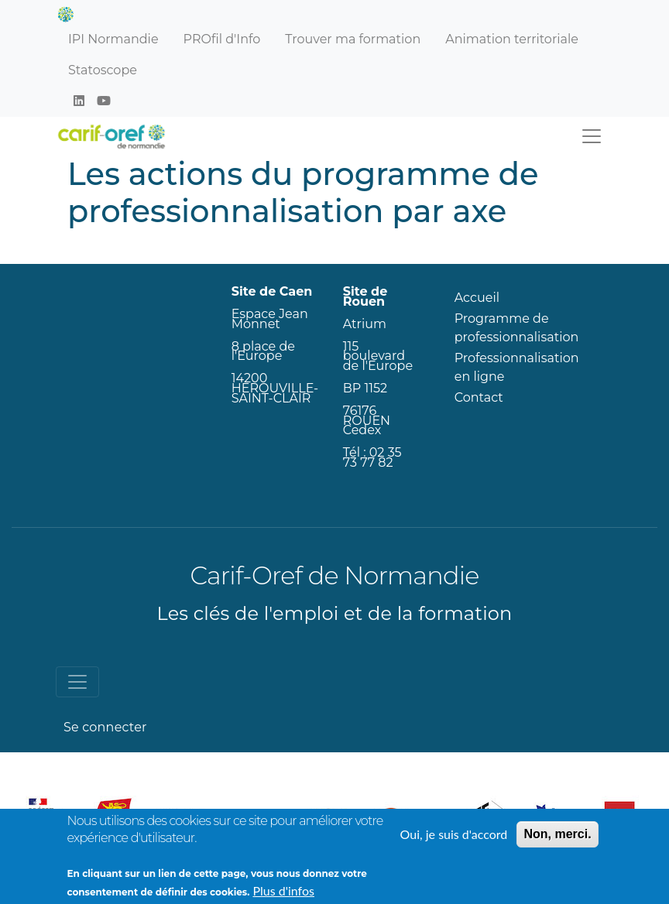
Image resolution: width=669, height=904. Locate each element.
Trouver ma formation (352, 39)
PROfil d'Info (222, 39)
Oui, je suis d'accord (454, 841)
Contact (479, 397)
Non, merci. (557, 841)
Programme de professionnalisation (517, 327)
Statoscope (102, 70)
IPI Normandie (113, 39)
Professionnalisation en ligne (517, 367)
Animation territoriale (511, 39)
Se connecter (105, 727)
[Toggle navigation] (591, 136)
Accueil (477, 297)
